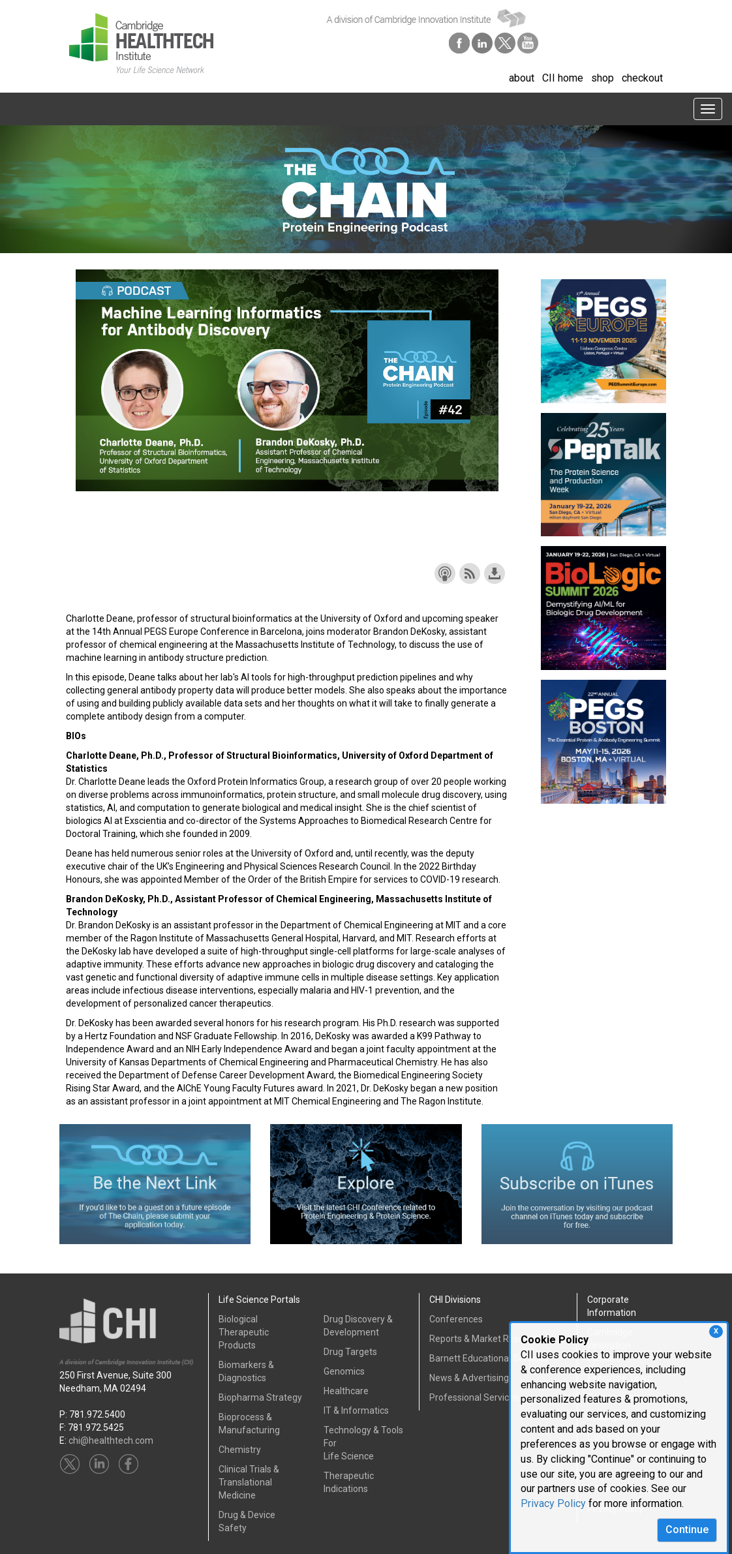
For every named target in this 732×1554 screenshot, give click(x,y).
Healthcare (346, 1391)
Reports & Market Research (485, 1338)
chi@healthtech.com (111, 1440)
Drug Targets (350, 1352)
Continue (687, 1529)
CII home (562, 78)
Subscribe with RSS (469, 573)
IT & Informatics (356, 1410)
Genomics (344, 1371)
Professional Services (474, 1397)
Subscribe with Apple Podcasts (445, 573)
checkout (642, 78)
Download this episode (494, 573)
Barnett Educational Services (488, 1358)
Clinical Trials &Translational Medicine (249, 1482)
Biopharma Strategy (260, 1397)
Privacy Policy (553, 1503)
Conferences (456, 1319)
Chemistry (240, 1449)
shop (602, 78)
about (521, 78)
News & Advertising (469, 1378)
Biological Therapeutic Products (244, 1332)
